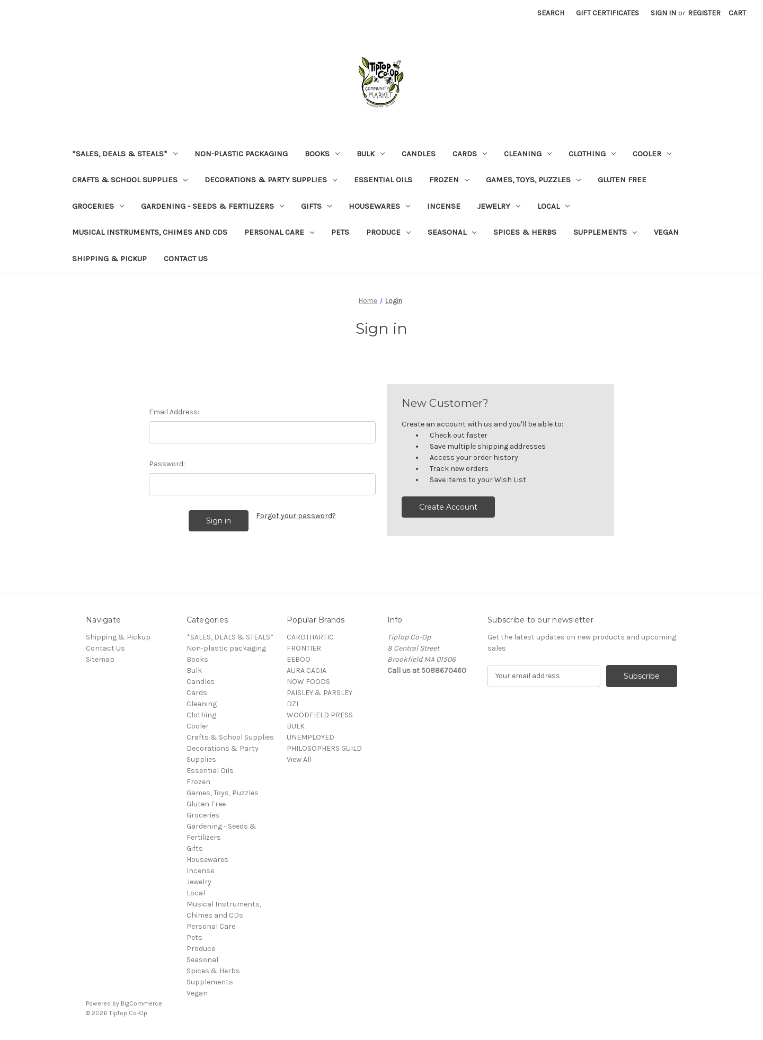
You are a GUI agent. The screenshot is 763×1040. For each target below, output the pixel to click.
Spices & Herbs (524, 232)
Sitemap (100, 659)
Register (704, 12)
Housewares (379, 206)
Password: (167, 463)
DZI (292, 703)
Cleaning (528, 153)
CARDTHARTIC (310, 637)
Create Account (448, 507)
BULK (296, 726)
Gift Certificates (607, 12)
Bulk (371, 153)
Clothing (592, 153)
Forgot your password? (296, 515)
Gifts (316, 206)
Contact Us (186, 258)
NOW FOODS (308, 681)
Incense (443, 206)
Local (553, 206)
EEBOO (298, 659)
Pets (340, 232)
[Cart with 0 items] (737, 13)
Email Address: (174, 411)
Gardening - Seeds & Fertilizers (212, 206)
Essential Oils (383, 179)
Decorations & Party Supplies (271, 179)
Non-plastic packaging (241, 153)
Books (322, 153)
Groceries (98, 206)
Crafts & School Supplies (130, 179)
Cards (470, 153)
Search (550, 12)
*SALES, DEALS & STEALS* (125, 153)
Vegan (666, 232)
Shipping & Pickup (109, 258)
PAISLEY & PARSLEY (319, 692)
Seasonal (452, 232)
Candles (419, 153)
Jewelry (498, 206)
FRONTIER (304, 648)
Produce (388, 232)
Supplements (605, 232)
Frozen (449, 179)
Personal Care (279, 232)
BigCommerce (141, 1003)
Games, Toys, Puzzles (533, 179)
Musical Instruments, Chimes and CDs (149, 232)
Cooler (652, 153)
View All (299, 759)
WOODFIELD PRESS (320, 714)
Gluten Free (622, 179)
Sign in (663, 12)
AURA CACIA (306, 670)
